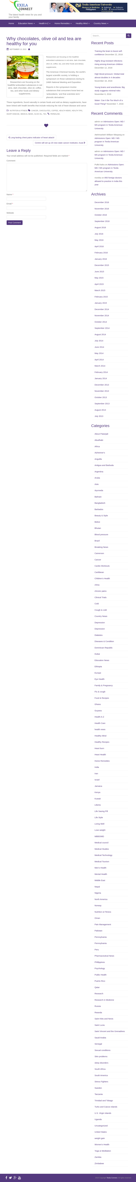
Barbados (99, 509)
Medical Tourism (102, 861)
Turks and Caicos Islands (106, 1107)
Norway (98, 905)
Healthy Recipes (102, 742)
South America (101, 1075)
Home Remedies (63, 23)
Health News (65, 111)
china (97, 585)
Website (10, 213)
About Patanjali (101, 434)
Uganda (98, 1119)
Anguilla (98, 459)
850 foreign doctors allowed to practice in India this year (108, 181)
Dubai (97, 654)
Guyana (98, 710)
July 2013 (99, 416)
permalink (55, 114)
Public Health (100, 975)
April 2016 (99, 246)
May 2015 (99, 278)
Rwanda (98, 1012)
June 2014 (99, 347)
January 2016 (101, 259)
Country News (101, 23)
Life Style (99, 817)
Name (10, 194)
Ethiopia (98, 666)
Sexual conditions (102, 1050)
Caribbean (99, 572)
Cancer (34, 111)
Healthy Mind (83, 23)
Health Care (100, 723)
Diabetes (99, 635)
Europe (98, 673)
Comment (11, 160)
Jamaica (98, 786)
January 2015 (101, 303)
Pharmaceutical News (104, 956)
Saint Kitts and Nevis (104, 1019)
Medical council (101, 842)
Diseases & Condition (104, 641)
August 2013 (100, 410)
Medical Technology (103, 855)
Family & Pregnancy (104, 685)
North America (101, 899)
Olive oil (38, 114)
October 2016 (101, 215)
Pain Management (103, 924)
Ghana (98, 704)
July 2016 (99, 234)
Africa (97, 446)
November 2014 (102, 315)
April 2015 (99, 284)
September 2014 (102, 328)
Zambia (98, 1157)
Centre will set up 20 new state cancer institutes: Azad (60, 143)
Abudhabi (99, 440)
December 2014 (102, 309)
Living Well (99, 824)
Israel (97, 780)
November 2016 (102, 208)
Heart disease (13, 114)
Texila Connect (112, 1178)
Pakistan (98, 930)
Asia (96, 484)
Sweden (98, 1088)
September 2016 (102, 221)
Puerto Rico (100, 981)
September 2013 (102, 403)
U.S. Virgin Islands (103, 1113)
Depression (100, 622)
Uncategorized (101, 1126)
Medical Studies (102, 849)
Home (11, 23)
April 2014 (99, 359)
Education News (26, 23)
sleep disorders (101, 1063)
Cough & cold (101, 610)
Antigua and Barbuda (104, 465)
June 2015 (99, 271)
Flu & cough (100, 691)
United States (101, 1132)
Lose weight (100, 830)
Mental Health (101, 874)
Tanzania (99, 1094)
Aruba (97, 478)
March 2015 (100, 290)
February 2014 (101, 372)
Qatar (97, 987)
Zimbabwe (99, 1163)
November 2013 (102, 391)
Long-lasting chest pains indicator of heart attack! (31, 137)
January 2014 (101, 378)
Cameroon (99, 553)
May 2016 (99, 240)
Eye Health (99, 679)
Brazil (97, 541)
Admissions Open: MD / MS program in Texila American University (110, 125)
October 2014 (101, 322)
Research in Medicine (104, 1000)
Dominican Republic (104, 648)
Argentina (99, 471)
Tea (44, 114)
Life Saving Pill (101, 811)
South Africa (100, 1069)
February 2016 (101, 252)
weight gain (100, 1138)
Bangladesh (100, 503)
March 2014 (100, 366)
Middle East (100, 880)
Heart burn (99, 748)
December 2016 (102, 202)
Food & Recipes (102, 698)
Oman (97, 918)
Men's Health (100, 868)
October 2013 (101, 397)
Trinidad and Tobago (104, 1100)
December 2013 (102, 385)
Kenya (97, 792)
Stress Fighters (101, 1081)
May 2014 (99, 353)
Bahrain (98, 497)
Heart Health (100, 754)
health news (100, 729)
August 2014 (100, 334)
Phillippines (100, 962)
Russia (98, 1006)
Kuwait (98, 798)
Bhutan (98, 528)
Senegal (98, 1044)
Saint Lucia (100, 1025)
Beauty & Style (101, 515)
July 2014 (99, 340)
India (97, 767)
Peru (97, 949)
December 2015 (102, 265)
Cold (97, 603)
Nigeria (98, 893)
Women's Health (102, 1144)
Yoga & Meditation (103, 1151)
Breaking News (101, 547)
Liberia (98, 805)
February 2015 (101, 297)
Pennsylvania (101, 937)
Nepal (97, 887)
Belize (97, 522)
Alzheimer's (100, 452)
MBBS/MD (99, 836)
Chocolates (44, 111)
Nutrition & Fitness (19, 111)
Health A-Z (44, 23)
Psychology (100, 968)
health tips (77, 111)
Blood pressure (101, 534)
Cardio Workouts (102, 566)
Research (99, 993)
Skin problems (101, 1056)
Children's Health (102, 578)
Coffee (54, 111)
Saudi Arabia (100, 1037)
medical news (27, 114)
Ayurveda (99, 490)
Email (10, 203)
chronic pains (100, 591)
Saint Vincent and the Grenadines (110, 1031)
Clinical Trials (100, 597)
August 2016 (100, 227)
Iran (96, 773)
